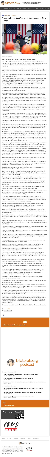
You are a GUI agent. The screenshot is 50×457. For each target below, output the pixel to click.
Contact (16, 438)
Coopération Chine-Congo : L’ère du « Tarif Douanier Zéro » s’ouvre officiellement (18, 396)
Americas (14, 15)
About (29, 8)
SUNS (8, 308)
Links (29, 438)
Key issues (13, 8)
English (36, 8)
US (11, 310)
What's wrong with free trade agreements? (16, 412)
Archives (9, 438)
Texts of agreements (21, 8)
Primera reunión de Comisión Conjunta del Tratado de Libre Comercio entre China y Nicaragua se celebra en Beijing (25, 382)
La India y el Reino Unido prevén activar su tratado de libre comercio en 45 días (18, 378)
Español (41, 8)
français (47, 8)
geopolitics (7, 310)
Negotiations (7, 8)
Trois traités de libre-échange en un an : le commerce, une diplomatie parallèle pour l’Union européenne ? (23, 388)
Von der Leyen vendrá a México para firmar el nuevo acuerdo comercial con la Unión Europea (21, 374)
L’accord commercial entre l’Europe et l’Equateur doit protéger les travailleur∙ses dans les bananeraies (23, 392)
